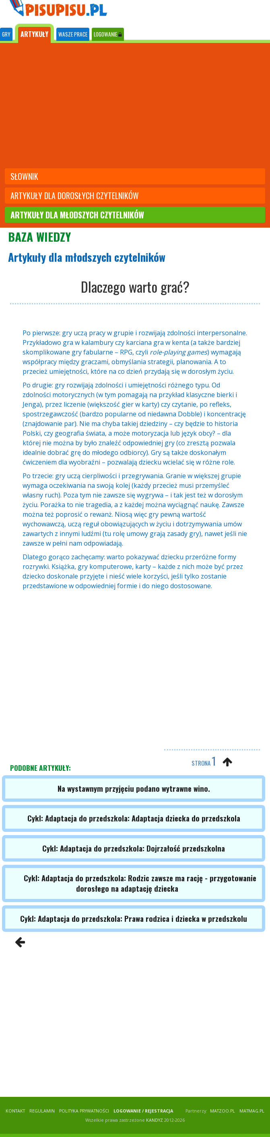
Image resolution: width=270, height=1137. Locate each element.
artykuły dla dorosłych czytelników (74, 196)
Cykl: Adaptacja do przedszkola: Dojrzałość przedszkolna (133, 848)
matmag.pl (251, 1111)
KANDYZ (154, 1120)
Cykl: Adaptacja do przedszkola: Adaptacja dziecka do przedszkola (133, 818)
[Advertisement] (135, 106)
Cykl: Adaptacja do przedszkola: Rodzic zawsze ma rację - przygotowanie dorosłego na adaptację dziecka (140, 883)
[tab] (6, 34)
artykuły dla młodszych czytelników (77, 215)
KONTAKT (15, 1111)
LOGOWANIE (108, 34)
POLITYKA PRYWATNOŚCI (84, 1111)
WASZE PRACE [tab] (72, 34)
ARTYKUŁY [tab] (34, 34)
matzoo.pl (222, 1111)
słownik (24, 176)
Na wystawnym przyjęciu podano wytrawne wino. (134, 788)
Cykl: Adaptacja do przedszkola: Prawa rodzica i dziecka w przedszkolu (133, 918)
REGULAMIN (42, 1111)
